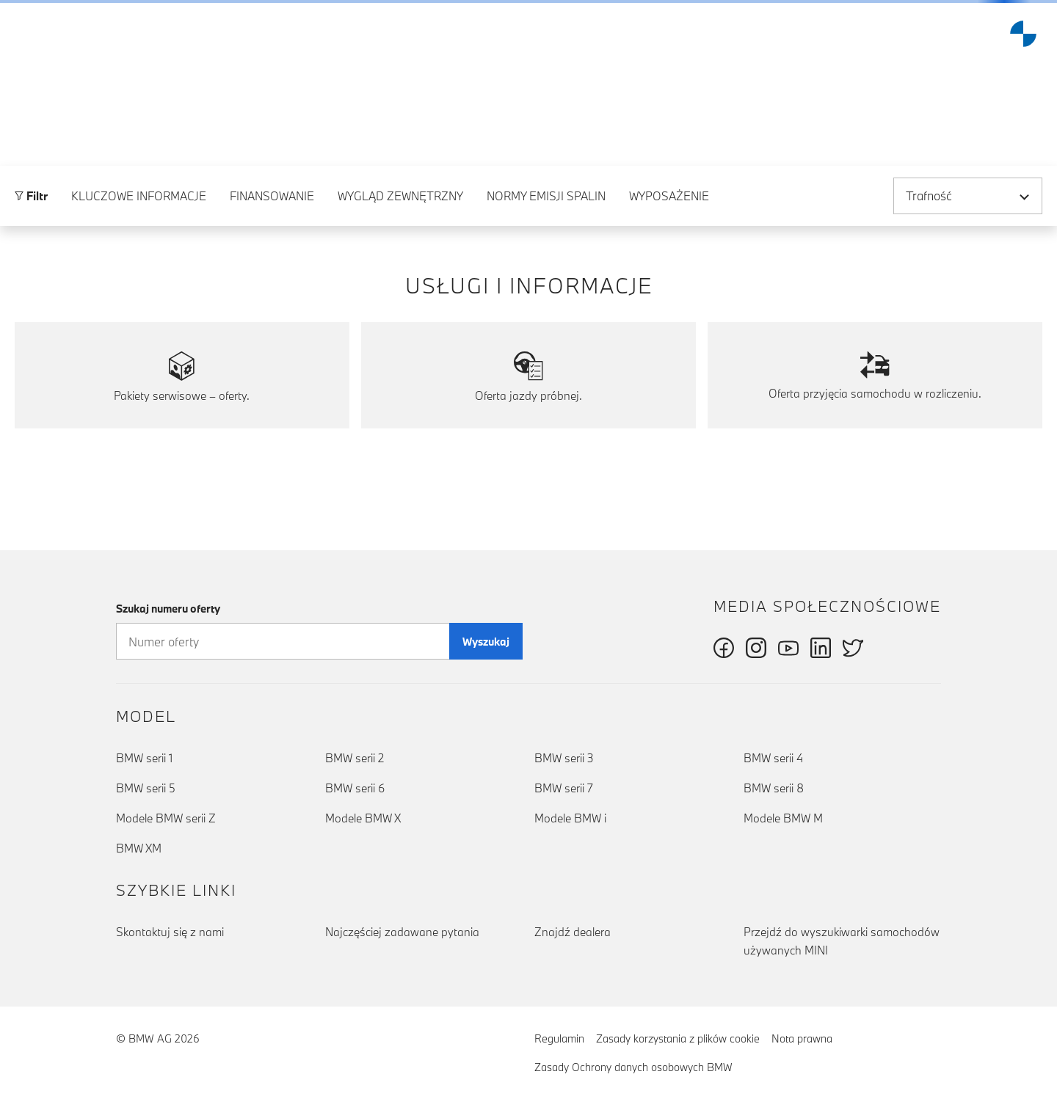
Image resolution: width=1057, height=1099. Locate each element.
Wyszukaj (485, 642)
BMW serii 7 (563, 788)
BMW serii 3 (564, 758)
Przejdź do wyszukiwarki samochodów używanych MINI (842, 940)
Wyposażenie (669, 270)
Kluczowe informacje (138, 270)
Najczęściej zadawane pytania (402, 931)
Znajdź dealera (572, 931)
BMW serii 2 (354, 758)
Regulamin (559, 1038)
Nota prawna (801, 1038)
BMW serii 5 (145, 788)
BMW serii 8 (774, 788)
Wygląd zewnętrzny (400, 270)
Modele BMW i (570, 818)
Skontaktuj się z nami (170, 931)
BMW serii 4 (773, 758)
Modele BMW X (363, 818)
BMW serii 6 (355, 788)
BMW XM (138, 848)
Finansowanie (272, 270)
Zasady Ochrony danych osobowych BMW (633, 1067)
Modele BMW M (783, 818)
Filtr (31, 270)
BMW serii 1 (144, 758)
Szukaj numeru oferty (168, 609)
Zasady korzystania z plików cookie (678, 1038)
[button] (23, 34)
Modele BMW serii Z (166, 818)
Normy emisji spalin (546, 270)
